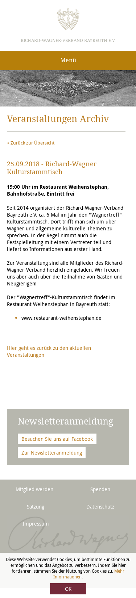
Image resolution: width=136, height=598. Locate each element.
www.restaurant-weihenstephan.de (61, 317)
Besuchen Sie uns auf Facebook (57, 438)
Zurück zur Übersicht (32, 142)
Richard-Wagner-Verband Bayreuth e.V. (68, 40)
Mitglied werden (34, 489)
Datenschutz (100, 506)
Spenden (100, 489)
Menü (68, 60)
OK (68, 588)
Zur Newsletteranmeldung (51, 452)
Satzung (35, 506)
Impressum (35, 523)
